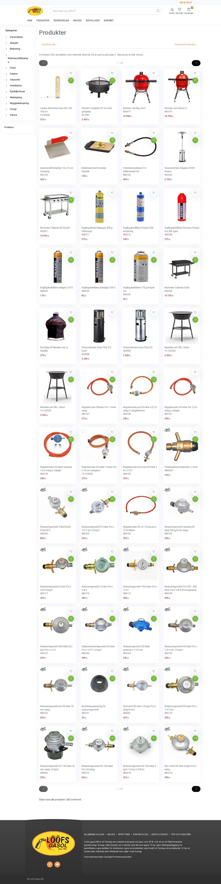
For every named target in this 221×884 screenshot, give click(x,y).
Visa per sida (49, 44)
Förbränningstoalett (122, 857)
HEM (29, 20)
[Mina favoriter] (179, 11)
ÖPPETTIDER (124, 834)
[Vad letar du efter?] (106, 10)
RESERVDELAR (61, 20)
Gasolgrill (108, 857)
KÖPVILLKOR (93, 20)
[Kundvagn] (188, 11)
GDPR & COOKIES (159, 834)
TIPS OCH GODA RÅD (181, 834)
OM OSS (77, 20)
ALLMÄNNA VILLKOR (94, 834)
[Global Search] (158, 10)
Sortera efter (186, 44)
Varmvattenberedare (93, 857)
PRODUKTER (42, 20)
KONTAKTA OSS (140, 834)
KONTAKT (109, 20)
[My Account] (172, 11)
